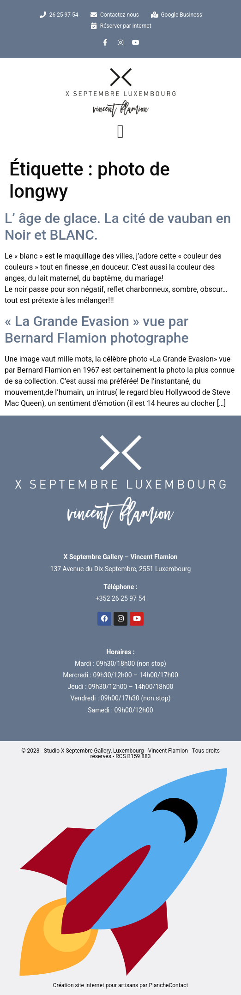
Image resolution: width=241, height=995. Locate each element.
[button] (121, 131)
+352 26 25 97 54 (120, 598)
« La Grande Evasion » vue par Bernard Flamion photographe (97, 329)
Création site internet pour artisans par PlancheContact (120, 983)
